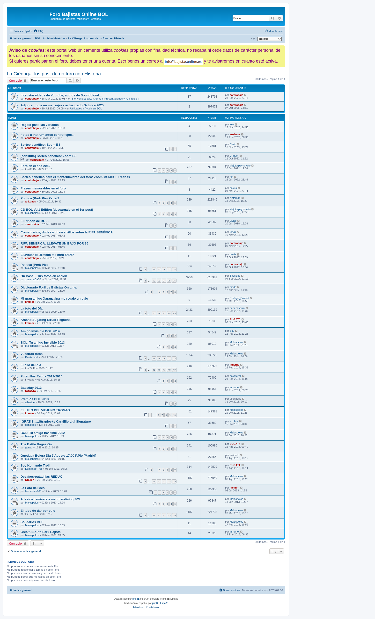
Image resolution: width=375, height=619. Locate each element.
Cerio (233, 144)
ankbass (235, 134)
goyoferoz (235, 375)
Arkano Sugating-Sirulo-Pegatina (46, 320)
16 (164, 269)
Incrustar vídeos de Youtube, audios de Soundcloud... (61, 95)
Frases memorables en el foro (43, 188)
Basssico (235, 275)
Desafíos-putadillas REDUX (41, 476)
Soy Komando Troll (35, 465)
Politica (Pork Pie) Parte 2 (40, 198)
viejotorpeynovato (240, 165)
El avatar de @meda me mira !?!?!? (47, 255)
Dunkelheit (31, 357)
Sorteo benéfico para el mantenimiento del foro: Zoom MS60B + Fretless (75, 177)
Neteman (235, 197)
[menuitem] (38, 31)
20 (164, 358)
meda (233, 254)
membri (234, 487)
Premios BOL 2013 (35, 399)
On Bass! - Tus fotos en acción (44, 276)
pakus (233, 188)
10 (174, 415)
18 (174, 269)
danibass (30, 424)
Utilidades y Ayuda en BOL (86, 108)
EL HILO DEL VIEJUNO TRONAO (45, 410)
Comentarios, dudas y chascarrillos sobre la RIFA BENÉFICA (67, 232)
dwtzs (233, 220)
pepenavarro (237, 308)
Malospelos (32, 212)
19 (159, 358)
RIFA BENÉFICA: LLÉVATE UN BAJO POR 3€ (54, 243)
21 (169, 358)
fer (231, 176)
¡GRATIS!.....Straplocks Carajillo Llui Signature (56, 421)
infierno (234, 364)
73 (159, 280)
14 (154, 269)
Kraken (29, 479)
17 (169, 269)
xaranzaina (32, 224)
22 (174, 358)
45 (154, 313)
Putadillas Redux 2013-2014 (41, 376)
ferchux (234, 421)
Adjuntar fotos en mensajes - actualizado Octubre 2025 (62, 105)
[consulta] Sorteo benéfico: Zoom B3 (48, 156)
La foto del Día (32, 308)
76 (174, 280)
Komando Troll (33, 468)
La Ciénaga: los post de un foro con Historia (54, 73)
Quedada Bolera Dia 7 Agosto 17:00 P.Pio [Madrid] (58, 455)
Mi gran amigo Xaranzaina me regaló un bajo (54, 298)
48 (169, 313)
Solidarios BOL (32, 522)
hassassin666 (33, 491)
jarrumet (234, 387)
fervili (233, 231)
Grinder (234, 155)
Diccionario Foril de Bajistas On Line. (49, 287)
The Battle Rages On (36, 444)
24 (174, 481)
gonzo (28, 447)
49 (174, 313)
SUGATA (235, 319)
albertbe (30, 402)
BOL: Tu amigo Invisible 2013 (43, 342)
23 (169, 481)
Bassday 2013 (31, 387)
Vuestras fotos (32, 354)
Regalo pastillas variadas (40, 125)
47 (164, 313)
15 (159, 269)
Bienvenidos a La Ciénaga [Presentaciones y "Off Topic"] (105, 98)
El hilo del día (31, 365)
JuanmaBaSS (33, 279)
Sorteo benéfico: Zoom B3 (40, 144)
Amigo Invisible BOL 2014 (40, 331)
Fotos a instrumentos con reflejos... (47, 135)
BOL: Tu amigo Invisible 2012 (43, 433)
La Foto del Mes (33, 488)
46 (159, 313)
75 (169, 280)
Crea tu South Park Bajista (41, 532)
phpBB (136, 598)
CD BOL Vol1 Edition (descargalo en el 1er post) (57, 209)
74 (164, 280)
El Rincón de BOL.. (35, 221)
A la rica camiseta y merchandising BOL (51, 499)
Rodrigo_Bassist (239, 298)
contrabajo (32, 98)
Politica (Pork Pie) (34, 264)
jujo (232, 124)
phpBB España (160, 603)
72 (154, 280)
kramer (29, 301)
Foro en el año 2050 (35, 166)
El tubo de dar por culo (38, 510)
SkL (232, 330)
